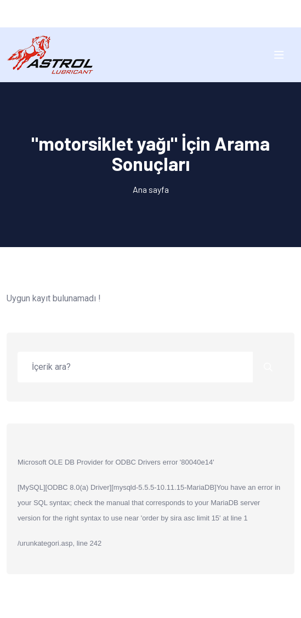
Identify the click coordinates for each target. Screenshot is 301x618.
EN (161, 13)
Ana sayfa (151, 189)
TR (140, 13)
